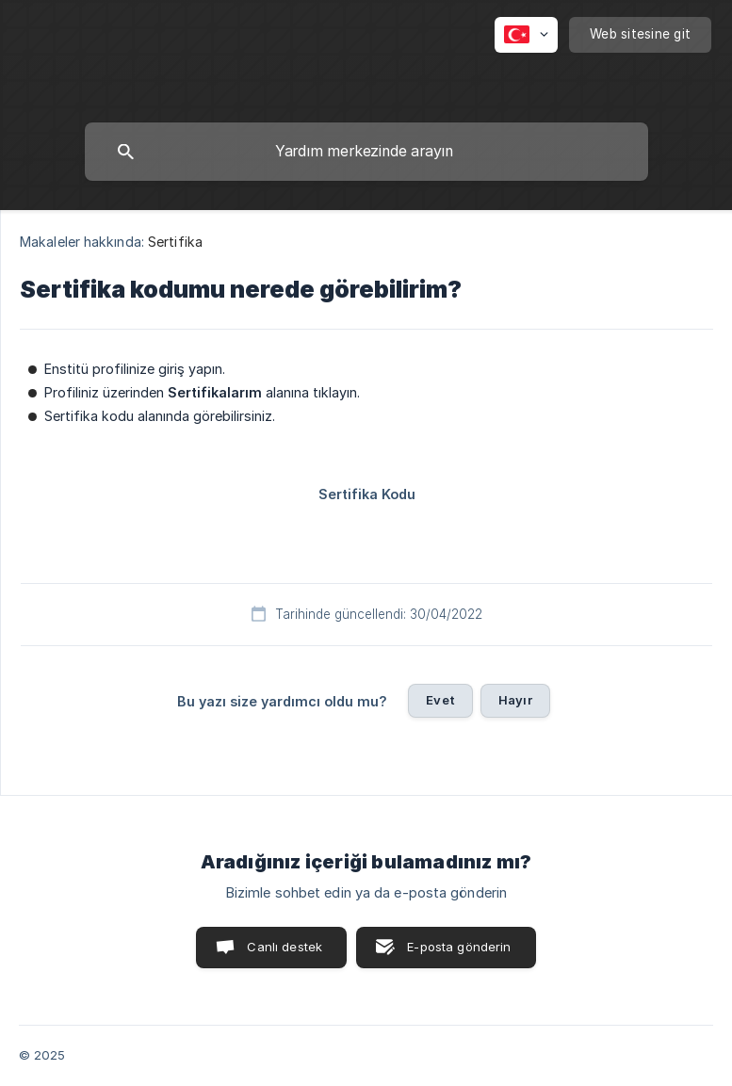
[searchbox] (366, 151)
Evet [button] (440, 699)
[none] (526, 35)
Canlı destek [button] (284, 946)
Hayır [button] (515, 699)
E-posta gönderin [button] (459, 946)
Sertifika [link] (175, 242)
